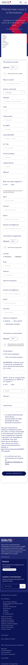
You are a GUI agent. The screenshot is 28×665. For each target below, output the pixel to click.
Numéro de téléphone (11, 225)
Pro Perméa (6, 612)
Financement (8, 351)
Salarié (6, 321)
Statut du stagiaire (10, 318)
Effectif (6, 172)
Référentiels (4, 648)
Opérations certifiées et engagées (9, 623)
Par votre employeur (11, 354)
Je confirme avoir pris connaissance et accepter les (15, 461)
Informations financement (12, 333)
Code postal (7, 116)
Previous (6, 67)
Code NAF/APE (8, 135)
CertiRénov (5, 610)
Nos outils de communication (8, 654)
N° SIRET (6, 126)
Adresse (6, 98)
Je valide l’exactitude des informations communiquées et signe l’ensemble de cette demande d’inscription (14, 418)
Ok (23, 586)
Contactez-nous (9, 569)
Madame (17, 257)
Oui (5, 184)
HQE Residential (7, 608)
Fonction (6, 308)
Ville (5, 107)
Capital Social (8, 163)
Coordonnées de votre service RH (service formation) (12, 191)
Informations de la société (12, 73)
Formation (4, 635)
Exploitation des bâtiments (7, 620)
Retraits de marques (6, 629)
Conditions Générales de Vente (14, 463)
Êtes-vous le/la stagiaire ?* (13, 181)
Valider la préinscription (14, 473)
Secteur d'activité (9, 89)
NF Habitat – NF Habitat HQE (9, 606)
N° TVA (5, 144)
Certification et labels (9, 595)
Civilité (6, 254)
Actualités (5, 658)
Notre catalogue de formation (8, 639)
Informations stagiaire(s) (12, 236)
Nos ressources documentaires (12, 645)
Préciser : (7, 396)
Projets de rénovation (6, 618)
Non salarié (17, 321)
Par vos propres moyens (13, 357)
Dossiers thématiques (6, 650)
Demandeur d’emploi (12, 324)
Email (5, 216)
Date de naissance (10, 280)
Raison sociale (8, 80)
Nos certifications (5, 598)
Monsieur (7, 257)
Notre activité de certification (10, 601)
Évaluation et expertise (9, 664)
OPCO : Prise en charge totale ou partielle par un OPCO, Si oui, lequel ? (14, 379)
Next (12, 67)
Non (12, 184)
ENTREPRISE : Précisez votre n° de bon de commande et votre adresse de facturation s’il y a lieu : (13, 365)
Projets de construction (6, 616)
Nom (5, 197)
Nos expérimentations (8, 614)
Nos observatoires (5, 652)
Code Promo (7, 405)
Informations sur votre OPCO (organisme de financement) (13, 345)
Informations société (10, 62)
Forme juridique (8, 153)
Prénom (6, 206)
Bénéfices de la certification (7, 621)
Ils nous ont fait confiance (7, 627)
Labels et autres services (7, 625)
